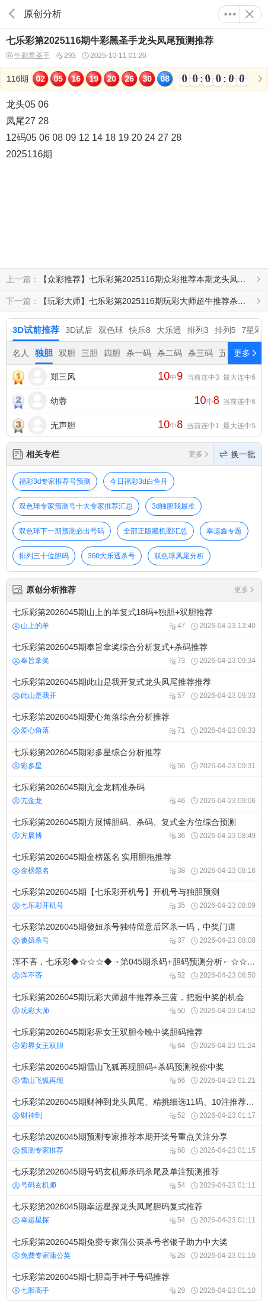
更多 (230, 14)
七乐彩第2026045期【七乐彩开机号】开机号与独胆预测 (134, 898)
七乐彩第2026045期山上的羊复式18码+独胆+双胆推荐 (134, 618)
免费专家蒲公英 (41, 1255)
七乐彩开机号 (37, 905)
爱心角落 (30, 730)
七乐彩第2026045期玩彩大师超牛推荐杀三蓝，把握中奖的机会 (134, 1003)
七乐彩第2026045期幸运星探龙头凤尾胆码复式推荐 (134, 1213)
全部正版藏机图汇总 (155, 531)
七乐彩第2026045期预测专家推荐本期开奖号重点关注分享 (134, 1143)
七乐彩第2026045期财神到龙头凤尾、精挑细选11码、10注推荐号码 (134, 1108)
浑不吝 (27, 975)
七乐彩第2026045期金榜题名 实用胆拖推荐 (134, 863)
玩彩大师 (30, 1011)
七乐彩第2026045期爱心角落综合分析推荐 (134, 723)
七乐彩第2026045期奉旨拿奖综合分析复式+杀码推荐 (134, 653)
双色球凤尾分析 (179, 556)
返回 (12, 14)
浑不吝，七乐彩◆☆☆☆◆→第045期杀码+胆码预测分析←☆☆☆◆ (134, 968)
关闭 (249, 14)
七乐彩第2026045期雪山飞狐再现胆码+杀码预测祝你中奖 (134, 1073)
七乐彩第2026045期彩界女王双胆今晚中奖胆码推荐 (134, 1038)
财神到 (27, 1115)
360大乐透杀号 (111, 556)
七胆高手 (30, 1290)
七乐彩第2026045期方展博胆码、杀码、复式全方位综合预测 (134, 828)
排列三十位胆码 (44, 556)
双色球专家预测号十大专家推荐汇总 (76, 506)
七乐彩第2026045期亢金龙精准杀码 (134, 794)
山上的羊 (30, 626)
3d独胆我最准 (173, 506)
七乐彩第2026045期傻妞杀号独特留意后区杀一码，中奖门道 (134, 933)
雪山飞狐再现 (37, 1080)
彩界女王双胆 (37, 1045)
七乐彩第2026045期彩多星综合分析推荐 (134, 759)
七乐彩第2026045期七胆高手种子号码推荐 (134, 1283)
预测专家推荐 (37, 1150)
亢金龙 (27, 801)
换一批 (237, 454)
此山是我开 (34, 695)
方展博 (27, 836)
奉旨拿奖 (30, 660)
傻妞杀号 (30, 940)
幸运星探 (30, 1220)
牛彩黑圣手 (28, 56)
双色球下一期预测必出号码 (61, 531)
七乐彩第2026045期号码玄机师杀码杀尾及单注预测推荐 (134, 1178)
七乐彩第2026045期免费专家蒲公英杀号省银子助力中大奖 (134, 1248)
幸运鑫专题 (224, 531)
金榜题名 (30, 870)
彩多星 (27, 766)
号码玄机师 (34, 1185)
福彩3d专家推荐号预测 (55, 481)
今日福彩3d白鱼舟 (138, 481)
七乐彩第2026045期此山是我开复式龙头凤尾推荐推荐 (134, 688)
